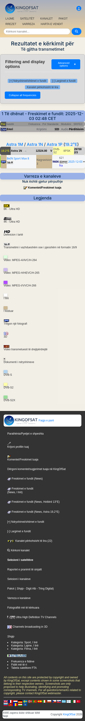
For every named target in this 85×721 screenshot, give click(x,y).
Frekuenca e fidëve (22, 661)
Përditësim (76, 129)
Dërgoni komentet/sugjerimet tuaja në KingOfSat (36, 469)
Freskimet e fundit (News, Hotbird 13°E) (33, 501)
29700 (78, 149)
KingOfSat (69, 714)
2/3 (76, 152)
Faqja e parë (29, 420)
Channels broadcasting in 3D (27, 626)
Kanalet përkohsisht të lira (42, 87)
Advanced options (67, 64)
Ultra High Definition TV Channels (31, 617)
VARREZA (28, 24)
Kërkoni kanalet (18, 550)
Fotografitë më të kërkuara (23, 607)
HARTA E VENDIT (52, 24)
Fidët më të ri (19, 664)
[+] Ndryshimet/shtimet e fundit (28, 80)
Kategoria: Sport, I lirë (24, 642)
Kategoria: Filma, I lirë (24, 648)
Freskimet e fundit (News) (25, 478)
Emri (10, 129)
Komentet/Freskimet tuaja (44, 187)
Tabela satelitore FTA (24, 667)
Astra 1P (54, 144)
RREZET (10, 24)
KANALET (46, 18)
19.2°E (71, 144)
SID (57, 129)
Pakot (10, 588)
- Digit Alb (30, 588)
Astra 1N (35, 144)
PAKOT (63, 18)
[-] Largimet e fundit (63, 80)
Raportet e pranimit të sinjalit (24, 569)
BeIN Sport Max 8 (18, 158)
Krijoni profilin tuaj (18, 445)
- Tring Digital (44, 588)
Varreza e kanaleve (19, 598)
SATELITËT (27, 18)
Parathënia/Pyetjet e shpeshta (25, 433)
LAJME (9, 18)
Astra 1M (14, 144)
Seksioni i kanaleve (19, 579)
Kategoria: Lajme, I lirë (24, 645)
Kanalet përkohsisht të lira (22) (29, 540)
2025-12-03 (75, 162)
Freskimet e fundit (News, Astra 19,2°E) (33, 511)
